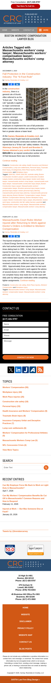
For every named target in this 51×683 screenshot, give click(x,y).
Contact (28, 30)
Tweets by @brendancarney (15, 531)
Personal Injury (35, 167)
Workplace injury (22, 172)
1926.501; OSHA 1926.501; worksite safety (23, 174)
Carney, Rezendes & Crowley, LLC (32, 673)
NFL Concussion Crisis (14, 445)
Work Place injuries (28, 170)
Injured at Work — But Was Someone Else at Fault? (23, 510)
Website (15, 30)
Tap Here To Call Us (25, 6)
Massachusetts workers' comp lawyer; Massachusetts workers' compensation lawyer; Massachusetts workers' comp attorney (24, 292)
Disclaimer (25, 621)
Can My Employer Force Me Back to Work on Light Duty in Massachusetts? (25, 486)
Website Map (25, 635)
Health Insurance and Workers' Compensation (25, 411)
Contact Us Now (25, 357)
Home (4, 30)
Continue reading (10, 161)
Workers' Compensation (15, 387)
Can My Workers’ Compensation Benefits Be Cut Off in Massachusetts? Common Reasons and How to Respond (25, 498)
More (45, 30)
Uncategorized (16, 170)
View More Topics (11, 450)
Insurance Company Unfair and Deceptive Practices (21, 422)
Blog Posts (25, 649)
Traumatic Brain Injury (14, 416)
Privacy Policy (25, 628)
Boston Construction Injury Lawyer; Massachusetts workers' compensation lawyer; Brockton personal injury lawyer (24, 186)
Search (46, 467)
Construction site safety (18, 165)
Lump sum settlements (21, 167)
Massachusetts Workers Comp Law (20, 440)
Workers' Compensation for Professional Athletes (25, 434)
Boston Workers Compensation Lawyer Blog (25, 18)
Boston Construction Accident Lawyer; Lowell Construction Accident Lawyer (23, 177)
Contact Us (25, 642)
